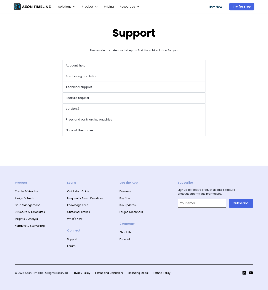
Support (72, 239)
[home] (32, 6)
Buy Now (215, 6)
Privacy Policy (81, 273)
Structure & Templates (30, 212)
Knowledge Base (77, 205)
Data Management (27, 205)
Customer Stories (78, 212)
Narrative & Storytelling (30, 226)
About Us (125, 232)
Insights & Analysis (27, 219)
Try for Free (242, 6)
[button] (67, 6)
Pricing (109, 6)
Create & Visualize (27, 191)
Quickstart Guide (78, 191)
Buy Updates (127, 205)
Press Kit (124, 239)
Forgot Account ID (131, 212)
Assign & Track (24, 198)
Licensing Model (138, 273)
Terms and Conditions (109, 273)
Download (125, 191)
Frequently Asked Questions (85, 198)
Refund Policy (161, 273)
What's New (74, 219)
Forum (71, 246)
